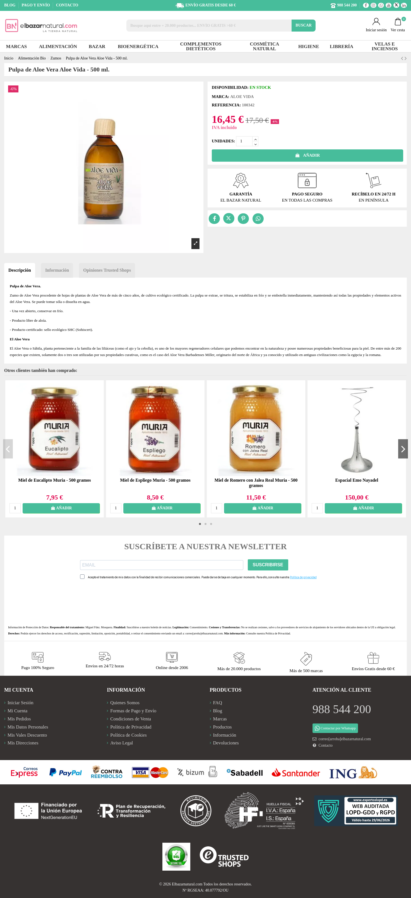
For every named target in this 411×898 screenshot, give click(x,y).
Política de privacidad (303, 577)
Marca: (220, 96)
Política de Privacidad (278, 633)
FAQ (217, 702)
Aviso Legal (121, 743)
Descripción (19, 270)
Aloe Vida (242, 96)
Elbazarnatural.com (187, 884)
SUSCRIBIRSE (268, 564)
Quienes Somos (125, 702)
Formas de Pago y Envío (133, 710)
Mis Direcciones (23, 743)
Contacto (325, 745)
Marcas (220, 719)
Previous (8, 448)
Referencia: (226, 105)
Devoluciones (226, 743)
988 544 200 (342, 709)
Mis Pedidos (19, 719)
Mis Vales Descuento (27, 735)
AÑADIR (307, 155)
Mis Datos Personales (28, 727)
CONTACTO (67, 5)
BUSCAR (303, 25)
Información (57, 270)
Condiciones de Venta (130, 719)
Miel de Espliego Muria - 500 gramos (155, 480)
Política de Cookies (128, 735)
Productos (222, 727)
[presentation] (122, 602)
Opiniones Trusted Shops (107, 270)
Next (403, 448)
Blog (217, 710)
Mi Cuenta (17, 710)
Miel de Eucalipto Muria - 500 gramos (54, 480)
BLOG (10, 5)
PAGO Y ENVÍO (36, 5)
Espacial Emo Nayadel (356, 480)
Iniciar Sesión (20, 702)
